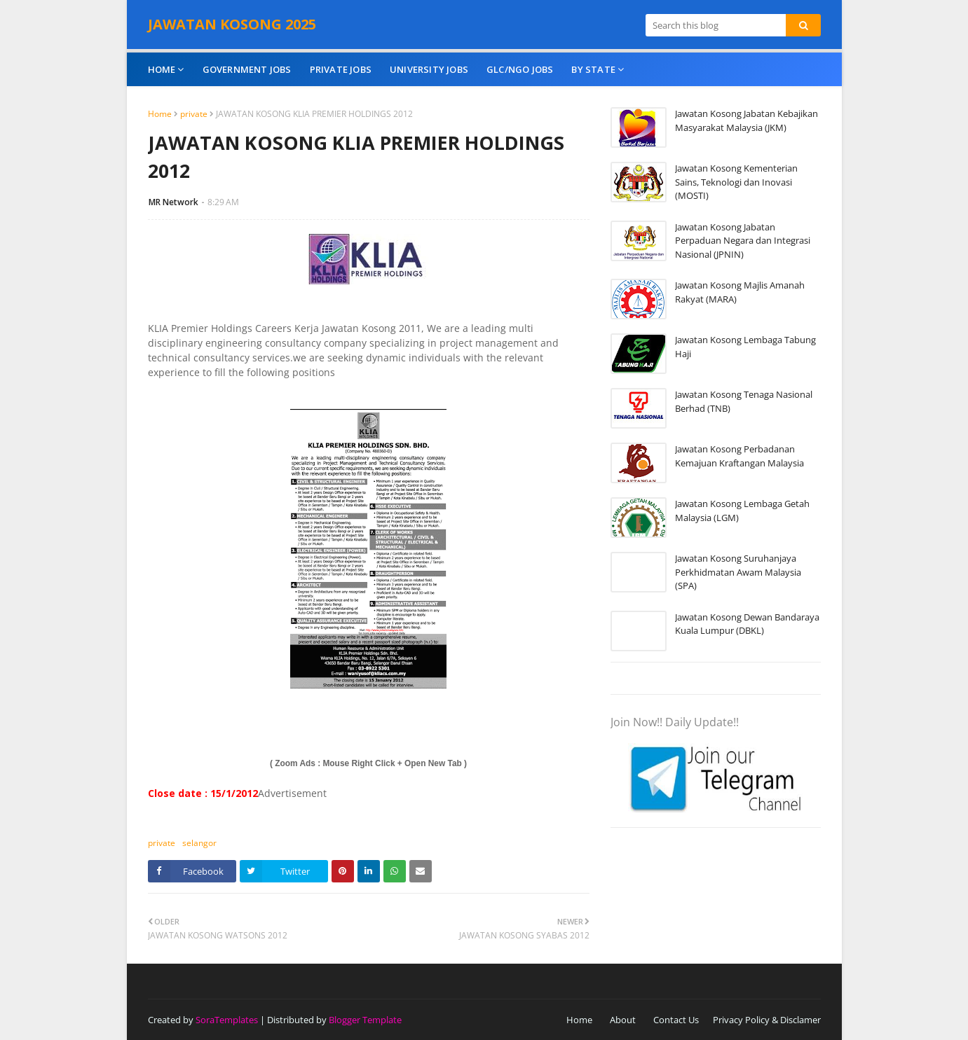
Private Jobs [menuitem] (340, 69)
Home (160, 114)
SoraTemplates (227, 1019)
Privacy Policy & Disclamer (767, 1019)
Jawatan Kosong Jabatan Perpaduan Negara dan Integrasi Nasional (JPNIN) (742, 241)
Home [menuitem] (162, 69)
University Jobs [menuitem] (429, 69)
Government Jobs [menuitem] (247, 69)
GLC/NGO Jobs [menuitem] (519, 69)
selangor (199, 843)
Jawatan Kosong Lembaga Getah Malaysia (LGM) (742, 510)
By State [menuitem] (593, 69)
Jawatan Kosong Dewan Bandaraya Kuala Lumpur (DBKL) (747, 624)
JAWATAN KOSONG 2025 (232, 24)
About (623, 1019)
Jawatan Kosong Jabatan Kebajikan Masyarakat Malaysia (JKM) (746, 120)
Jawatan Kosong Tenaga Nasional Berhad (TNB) (743, 401)
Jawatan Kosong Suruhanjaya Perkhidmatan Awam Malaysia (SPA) (738, 572)
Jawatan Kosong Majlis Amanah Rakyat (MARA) (740, 292)
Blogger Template (365, 1019)
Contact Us (676, 1019)
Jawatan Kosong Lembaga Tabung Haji (745, 346)
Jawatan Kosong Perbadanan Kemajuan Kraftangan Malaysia (739, 456)
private (193, 114)
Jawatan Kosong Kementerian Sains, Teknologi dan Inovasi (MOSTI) (736, 182)
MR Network (173, 202)
